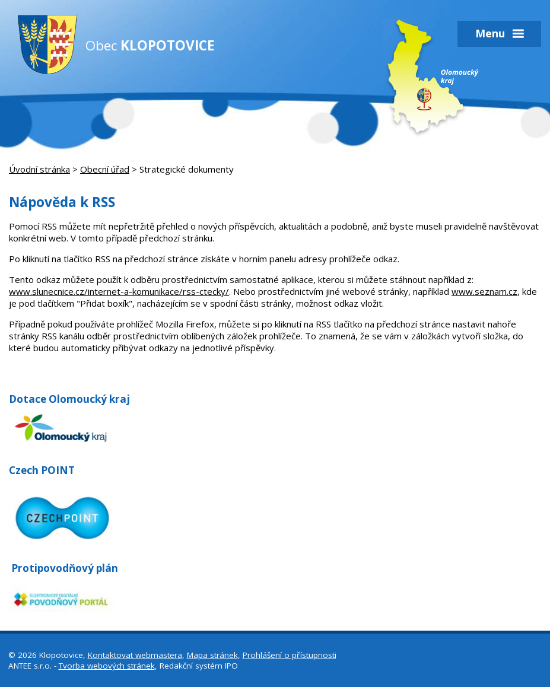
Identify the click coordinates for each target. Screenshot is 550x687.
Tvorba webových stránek (107, 665)
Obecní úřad (104, 169)
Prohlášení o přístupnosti (289, 655)
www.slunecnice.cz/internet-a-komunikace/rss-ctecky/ (119, 291)
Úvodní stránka (39, 169)
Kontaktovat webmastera (135, 655)
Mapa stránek (212, 655)
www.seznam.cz (484, 291)
